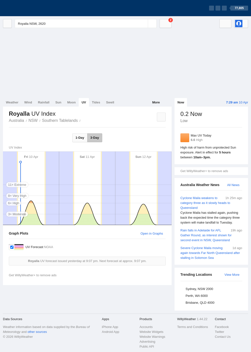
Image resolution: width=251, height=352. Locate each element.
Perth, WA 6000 (197, 296)
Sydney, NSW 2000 (199, 289)
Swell (110, 102)
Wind (28, 102)
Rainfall (44, 102)
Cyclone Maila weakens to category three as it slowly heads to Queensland (211, 210)
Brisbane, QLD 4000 (200, 302)
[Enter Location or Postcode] (86, 23)
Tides (96, 102)
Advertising (147, 341)
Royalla (83, 120)
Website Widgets (151, 332)
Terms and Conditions (192, 327)
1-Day (79, 137)
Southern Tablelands (60, 120)
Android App (110, 332)
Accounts (145, 327)
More (156, 102)
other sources (37, 332)
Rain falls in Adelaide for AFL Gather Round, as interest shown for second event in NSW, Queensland (211, 235)
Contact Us (222, 337)
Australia (16, 120)
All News (233, 185)
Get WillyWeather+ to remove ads (204, 171)
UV (84, 102)
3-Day (94, 137)
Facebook (222, 327)
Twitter (219, 332)
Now (180, 102)
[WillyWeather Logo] (26, 8)
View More (232, 275)
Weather (12, 102)
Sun (58, 102)
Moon (71, 102)
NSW (33, 120)
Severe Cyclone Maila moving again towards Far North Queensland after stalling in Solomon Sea (211, 253)
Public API (146, 346)
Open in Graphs (151, 233)
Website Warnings (152, 337)
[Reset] (144, 23)
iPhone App (110, 327)
